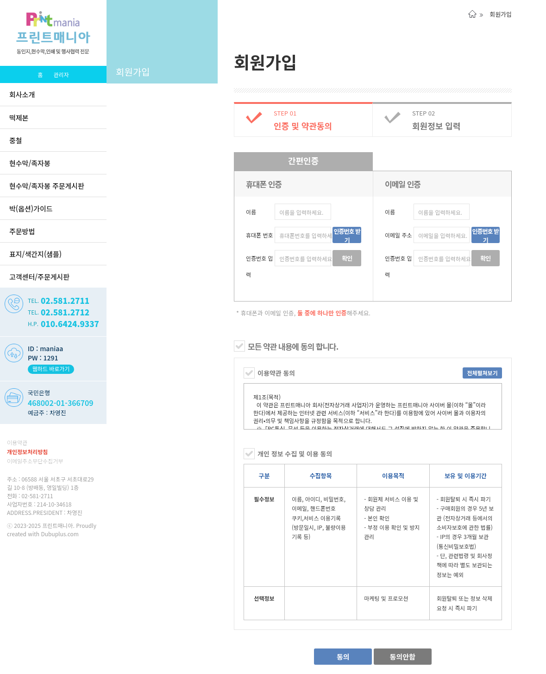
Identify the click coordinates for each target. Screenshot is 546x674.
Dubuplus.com (60, 534)
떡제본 (18, 117)
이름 (251, 212)
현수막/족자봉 (29, 163)
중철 (15, 140)
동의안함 (402, 656)
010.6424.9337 (70, 323)
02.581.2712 (65, 312)
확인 (347, 258)
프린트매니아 (57, 525)
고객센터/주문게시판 (39, 277)
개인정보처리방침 (27, 452)
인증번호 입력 (259, 266)
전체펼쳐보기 (482, 373)
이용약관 (17, 442)
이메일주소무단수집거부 (35, 461)
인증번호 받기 (346, 235)
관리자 (61, 74)
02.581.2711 (65, 300)
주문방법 (22, 231)
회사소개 (22, 94)
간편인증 (303, 160)
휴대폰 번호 (259, 235)
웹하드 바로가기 (51, 368)
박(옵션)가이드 (30, 208)
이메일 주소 (398, 235)
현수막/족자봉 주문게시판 (46, 186)
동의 (343, 656)
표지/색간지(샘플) (35, 254)
